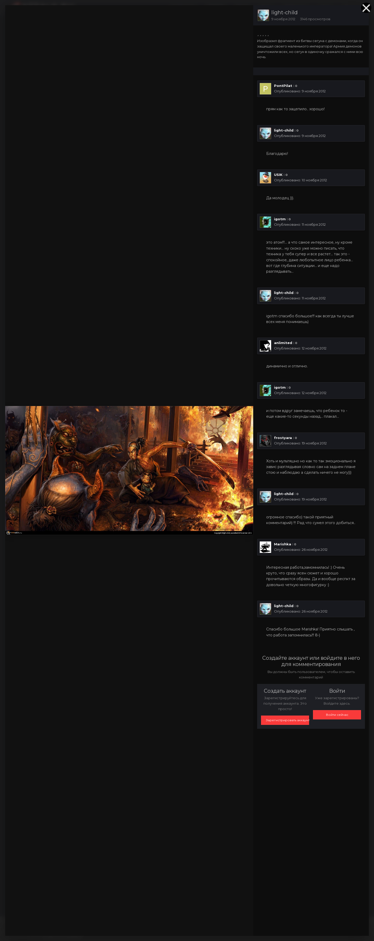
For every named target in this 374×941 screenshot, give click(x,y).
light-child (284, 12)
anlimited (283, 343)
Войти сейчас (337, 715)
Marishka (282, 544)
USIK (278, 175)
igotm (280, 219)
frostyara (283, 438)
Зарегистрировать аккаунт (287, 720)
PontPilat (283, 86)
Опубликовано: (300, 91)
